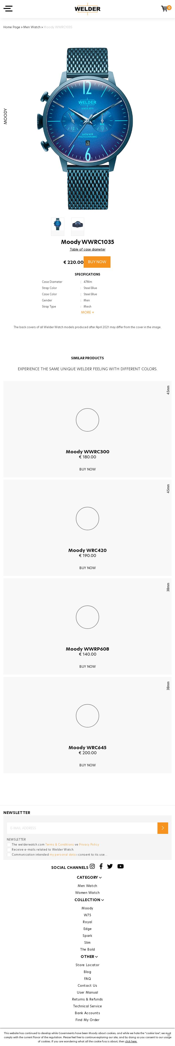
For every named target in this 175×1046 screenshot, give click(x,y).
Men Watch (32, 27)
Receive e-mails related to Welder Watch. (43, 849)
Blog (87, 972)
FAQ (87, 978)
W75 (87, 915)
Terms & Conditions (59, 844)
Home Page (11, 27)
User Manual (87, 992)
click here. (131, 1041)
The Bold (87, 949)
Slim (87, 942)
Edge (87, 929)
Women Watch (87, 892)
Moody (87, 908)
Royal (87, 922)
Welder (87, 9)
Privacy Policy (89, 844)
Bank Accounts (87, 1013)
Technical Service (87, 1006)
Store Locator (87, 965)
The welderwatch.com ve (55, 844)
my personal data (63, 855)
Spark (87, 935)
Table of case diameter (88, 249)
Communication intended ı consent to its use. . (59, 855)
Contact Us (87, 985)
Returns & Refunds (87, 999)
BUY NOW (97, 262)
